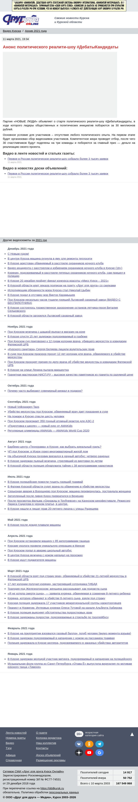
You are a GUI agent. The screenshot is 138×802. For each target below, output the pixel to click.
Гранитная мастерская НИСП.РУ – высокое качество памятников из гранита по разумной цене (70, 374)
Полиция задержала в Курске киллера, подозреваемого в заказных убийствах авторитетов (68, 642)
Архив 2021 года (36, 30)
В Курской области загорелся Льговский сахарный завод (45, 315)
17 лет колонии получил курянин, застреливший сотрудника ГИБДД (52, 584)
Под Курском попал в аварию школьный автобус (40, 550)
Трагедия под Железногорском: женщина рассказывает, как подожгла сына (57, 588)
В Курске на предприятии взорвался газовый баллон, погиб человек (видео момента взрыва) (69, 633)
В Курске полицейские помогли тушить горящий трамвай (45, 481)
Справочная (14, 760)
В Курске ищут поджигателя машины (32, 559)
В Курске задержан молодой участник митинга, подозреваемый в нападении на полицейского (70, 658)
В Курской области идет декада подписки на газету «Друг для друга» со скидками (62, 285)
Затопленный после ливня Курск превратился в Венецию (46, 496)
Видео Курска (12, 30)
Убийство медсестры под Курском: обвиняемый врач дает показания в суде (58, 411)
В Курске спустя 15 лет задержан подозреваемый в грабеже (47, 336)
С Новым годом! (18, 253)
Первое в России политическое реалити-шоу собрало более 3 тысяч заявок (58, 158)
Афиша (10, 755)
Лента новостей (16, 732)
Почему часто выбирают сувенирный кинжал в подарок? (45, 390)
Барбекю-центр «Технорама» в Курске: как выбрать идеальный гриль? (54, 446)
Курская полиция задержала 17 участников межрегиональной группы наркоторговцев (64, 603)
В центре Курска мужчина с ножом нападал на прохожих (45, 555)
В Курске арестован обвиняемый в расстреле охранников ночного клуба (56, 263)
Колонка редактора (48, 737)
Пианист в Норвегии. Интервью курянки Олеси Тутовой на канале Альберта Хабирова (65, 607)
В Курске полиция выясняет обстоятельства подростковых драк (50, 612)
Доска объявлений (48, 755)
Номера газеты (16, 737)
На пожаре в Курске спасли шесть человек (36, 416)
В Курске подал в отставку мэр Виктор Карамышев (41, 294)
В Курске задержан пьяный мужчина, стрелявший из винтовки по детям (55, 460)
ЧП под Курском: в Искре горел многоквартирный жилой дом (48, 451)
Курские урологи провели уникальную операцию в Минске (46, 545)
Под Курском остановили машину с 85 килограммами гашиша (48, 541)
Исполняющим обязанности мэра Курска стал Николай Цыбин (49, 290)
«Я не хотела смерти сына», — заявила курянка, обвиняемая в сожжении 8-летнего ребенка (69, 593)
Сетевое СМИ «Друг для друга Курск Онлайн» (33, 771)
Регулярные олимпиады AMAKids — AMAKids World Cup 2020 (48, 430)
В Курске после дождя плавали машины (34, 524)
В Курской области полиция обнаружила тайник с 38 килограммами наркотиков (60, 465)
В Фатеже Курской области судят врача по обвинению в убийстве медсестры (59, 486)
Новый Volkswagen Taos (23, 406)
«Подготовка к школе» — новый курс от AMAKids (40, 425)
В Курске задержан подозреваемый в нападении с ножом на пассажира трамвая (61, 638)
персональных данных (64, 792)
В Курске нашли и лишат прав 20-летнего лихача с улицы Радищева (53, 508)
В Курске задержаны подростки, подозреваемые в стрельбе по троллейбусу (58, 617)
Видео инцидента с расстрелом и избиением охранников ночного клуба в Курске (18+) (65, 268)
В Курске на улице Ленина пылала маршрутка (38, 369)
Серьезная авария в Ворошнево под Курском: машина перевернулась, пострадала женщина (69, 491)
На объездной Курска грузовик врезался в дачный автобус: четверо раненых (58, 456)
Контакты (42, 748)
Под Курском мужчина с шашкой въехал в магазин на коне (46, 331)
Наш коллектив (46, 743)
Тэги (9, 748)
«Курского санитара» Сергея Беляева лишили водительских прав (51, 349)
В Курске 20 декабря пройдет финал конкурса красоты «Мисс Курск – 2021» (58, 280)
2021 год (41, 240)
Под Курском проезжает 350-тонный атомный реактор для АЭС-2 (51, 421)
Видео (10, 743)
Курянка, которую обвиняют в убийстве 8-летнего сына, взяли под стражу (56, 598)
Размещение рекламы (50, 760)
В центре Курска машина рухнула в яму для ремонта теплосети (50, 258)
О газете (41, 732)
